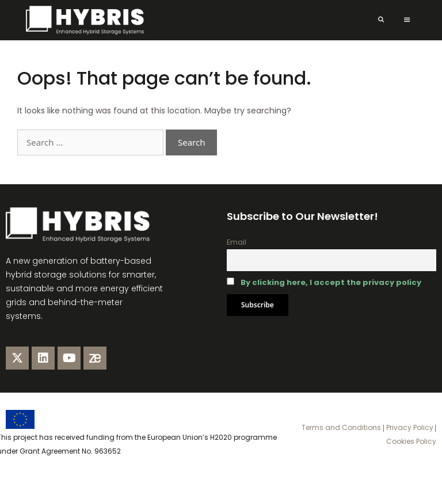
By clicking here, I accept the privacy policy (331, 282)
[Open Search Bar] (381, 20)
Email (236, 242)
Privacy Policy (408, 427)
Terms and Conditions (341, 427)
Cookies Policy (411, 441)
